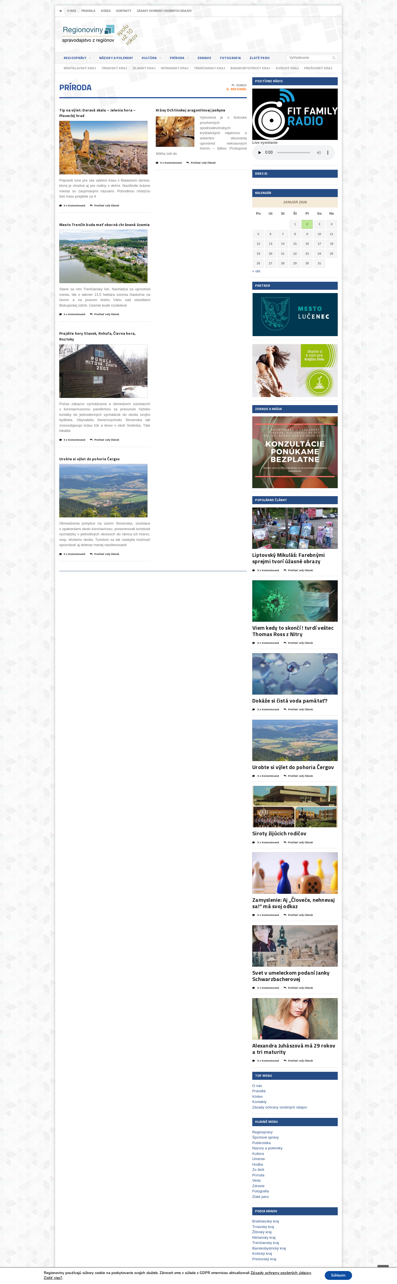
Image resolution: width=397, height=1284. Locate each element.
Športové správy (265, 1135)
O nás (71, 10)
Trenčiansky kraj (265, 1240)
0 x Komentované (74, 207)
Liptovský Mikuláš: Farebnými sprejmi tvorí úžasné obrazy (287, 558)
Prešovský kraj (264, 1257)
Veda (256, 1178)
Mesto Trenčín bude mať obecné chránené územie (97, 229)
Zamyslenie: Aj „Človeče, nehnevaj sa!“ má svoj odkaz (292, 901)
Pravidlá (88, 10)
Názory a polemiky (119, 58)
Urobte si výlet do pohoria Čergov (99, 469)
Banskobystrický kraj (268, 1246)
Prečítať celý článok (111, 207)
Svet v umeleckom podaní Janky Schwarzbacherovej (290, 974)
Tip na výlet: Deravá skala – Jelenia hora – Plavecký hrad (100, 113)
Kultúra (156, 59)
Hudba (257, 1162)
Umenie (258, 1157)
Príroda (185, 59)
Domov (239, 85)
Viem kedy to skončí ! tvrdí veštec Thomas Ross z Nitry (291, 630)
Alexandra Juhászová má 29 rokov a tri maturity (294, 1046)
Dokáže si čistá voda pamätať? (289, 700)
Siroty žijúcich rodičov (278, 832)
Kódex (106, 10)
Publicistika (261, 1141)
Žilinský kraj (261, 1230)
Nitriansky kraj (263, 1235)
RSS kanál (237, 89)
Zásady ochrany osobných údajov (164, 10)
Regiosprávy (78, 59)
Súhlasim (337, 1275)
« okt (256, 271)
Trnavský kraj (262, 1224)
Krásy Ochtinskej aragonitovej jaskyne (201, 110)
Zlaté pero (270, 58)
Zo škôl (258, 1167)
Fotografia (239, 58)
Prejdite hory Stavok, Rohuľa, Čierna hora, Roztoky (102, 345)
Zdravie (211, 58)
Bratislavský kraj (265, 1219)
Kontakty (124, 10)
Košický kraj (261, 1251)
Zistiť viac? (50, 1277)
